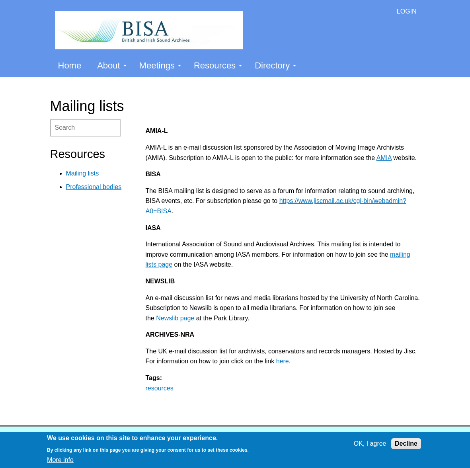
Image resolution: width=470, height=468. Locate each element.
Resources (218, 65)
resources (160, 388)
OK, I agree (370, 443)
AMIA (384, 157)
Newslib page (175, 318)
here (282, 361)
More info (60, 459)
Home (70, 65)
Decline (406, 443)
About (112, 65)
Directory (275, 65)
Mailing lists (82, 173)
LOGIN (407, 11)
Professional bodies (94, 186)
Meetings (160, 65)
